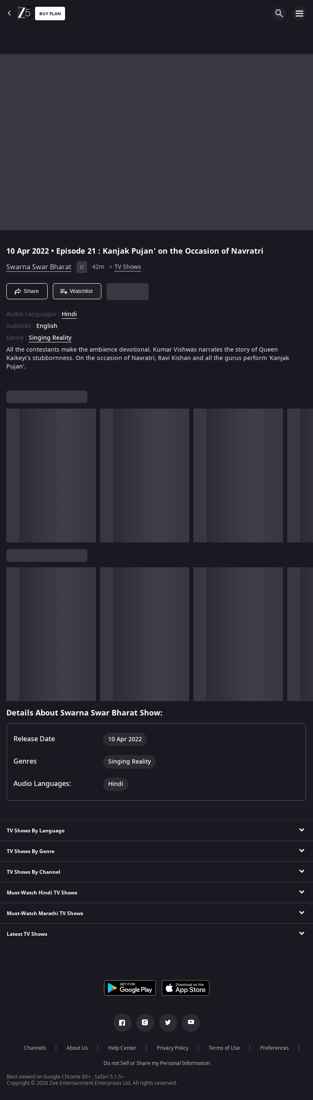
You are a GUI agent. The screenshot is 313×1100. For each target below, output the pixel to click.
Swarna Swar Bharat (38, 267)
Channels (35, 1048)
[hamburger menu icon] (299, 13)
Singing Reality (50, 338)
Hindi (69, 314)
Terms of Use (224, 1048)
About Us (77, 1048)
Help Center (122, 1048)
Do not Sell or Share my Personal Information (156, 1063)
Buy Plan (50, 14)
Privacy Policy (172, 1048)
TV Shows (127, 267)
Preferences (274, 1048)
